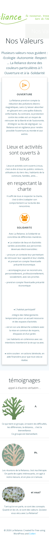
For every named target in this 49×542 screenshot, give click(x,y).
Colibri (32, 533)
